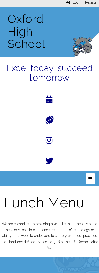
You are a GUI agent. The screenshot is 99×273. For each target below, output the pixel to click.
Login (73, 2)
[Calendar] (49, 100)
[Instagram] (49, 141)
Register (91, 2)
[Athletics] (49, 119)
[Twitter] (49, 162)
